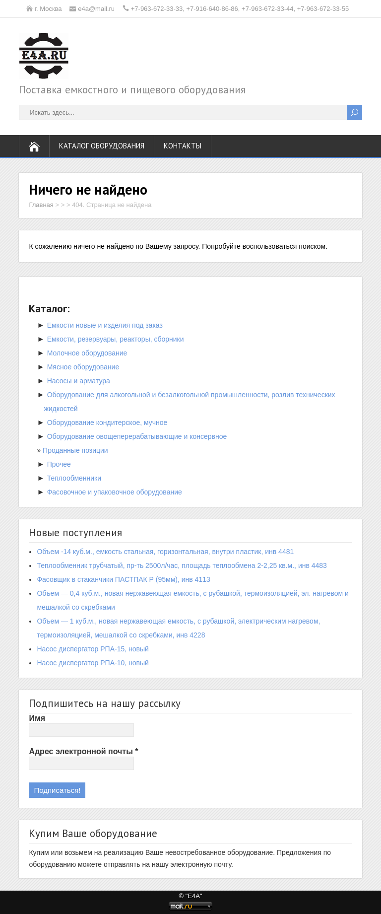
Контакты (182, 145)
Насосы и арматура (78, 381)
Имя (37, 718)
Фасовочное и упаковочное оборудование (114, 492)
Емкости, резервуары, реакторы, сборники (115, 339)
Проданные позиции (75, 450)
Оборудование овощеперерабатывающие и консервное (137, 436)
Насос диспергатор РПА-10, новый (92, 663)
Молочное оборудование (87, 353)
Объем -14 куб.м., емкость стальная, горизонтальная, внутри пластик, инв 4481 (165, 552)
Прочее (59, 464)
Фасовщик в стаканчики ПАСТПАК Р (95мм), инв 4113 (123, 579)
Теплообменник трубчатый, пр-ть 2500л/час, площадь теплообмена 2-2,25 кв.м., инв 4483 (182, 565)
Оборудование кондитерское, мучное (107, 422)
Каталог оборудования (101, 145)
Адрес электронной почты (83, 751)
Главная (41, 205)
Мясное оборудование (83, 367)
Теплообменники (74, 478)
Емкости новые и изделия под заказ (105, 325)
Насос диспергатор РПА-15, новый (92, 649)
